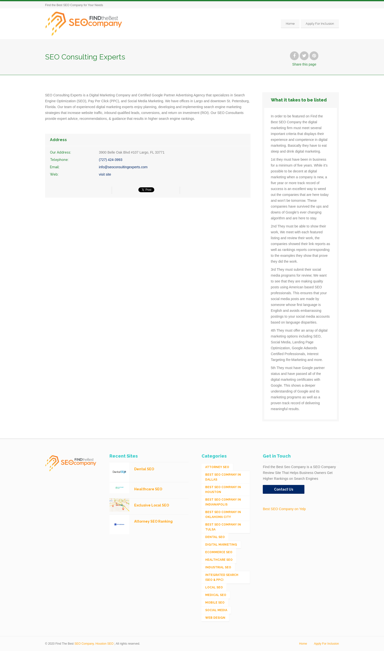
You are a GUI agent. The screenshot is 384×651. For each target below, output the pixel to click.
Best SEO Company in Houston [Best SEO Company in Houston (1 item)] (223, 489)
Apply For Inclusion (320, 23)
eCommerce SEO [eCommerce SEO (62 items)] (218, 552)
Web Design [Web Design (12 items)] (215, 617)
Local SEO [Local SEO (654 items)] (214, 587)
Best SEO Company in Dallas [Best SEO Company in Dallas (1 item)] (223, 477)
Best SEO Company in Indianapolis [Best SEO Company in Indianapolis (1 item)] (223, 502)
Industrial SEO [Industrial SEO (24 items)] (218, 567)
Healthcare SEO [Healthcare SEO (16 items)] (219, 559)
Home (290, 23)
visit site (105, 174)
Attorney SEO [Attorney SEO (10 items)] (217, 467)
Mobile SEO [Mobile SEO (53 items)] (215, 602)
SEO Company (84, 643)
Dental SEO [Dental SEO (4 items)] (215, 537)
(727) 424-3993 (110, 160)
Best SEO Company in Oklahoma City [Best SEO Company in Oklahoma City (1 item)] (223, 514)
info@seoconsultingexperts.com (123, 167)
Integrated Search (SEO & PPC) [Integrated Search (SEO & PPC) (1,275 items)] (221, 577)
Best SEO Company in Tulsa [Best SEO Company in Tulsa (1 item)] (223, 527)
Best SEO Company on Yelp (284, 509)
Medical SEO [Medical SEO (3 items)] (215, 595)
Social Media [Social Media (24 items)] (216, 610)
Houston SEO (104, 643)
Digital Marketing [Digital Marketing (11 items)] (221, 544)
